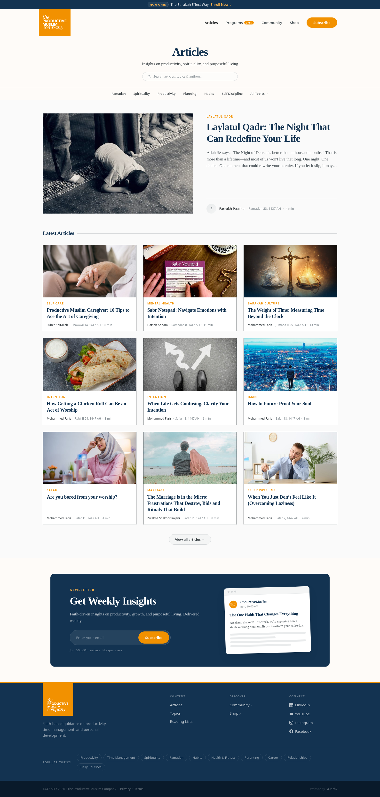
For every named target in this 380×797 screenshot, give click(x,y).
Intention (56, 397)
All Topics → (259, 93)
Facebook (300, 731)
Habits (209, 93)
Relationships (297, 757)
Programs (240, 22)
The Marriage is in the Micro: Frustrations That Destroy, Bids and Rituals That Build (183, 503)
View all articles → (190, 539)
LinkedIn (299, 704)
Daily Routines (91, 767)
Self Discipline (232, 93)
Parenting (252, 757)
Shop (294, 22)
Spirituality (142, 93)
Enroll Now (221, 4)
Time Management (121, 757)
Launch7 (331, 789)
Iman (252, 397)
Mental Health (161, 303)
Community (271, 22)
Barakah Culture (263, 303)
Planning (190, 93)
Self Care (55, 303)
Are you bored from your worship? (82, 497)
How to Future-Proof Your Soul (279, 403)
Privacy (125, 789)
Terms (138, 789)
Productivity (166, 93)
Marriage (156, 490)
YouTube (299, 713)
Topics (175, 713)
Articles (211, 22)
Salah (52, 490)
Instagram (301, 722)
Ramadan (118, 93)
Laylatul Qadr (219, 116)
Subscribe (322, 22)
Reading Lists (181, 721)
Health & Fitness (223, 757)
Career (273, 757)
